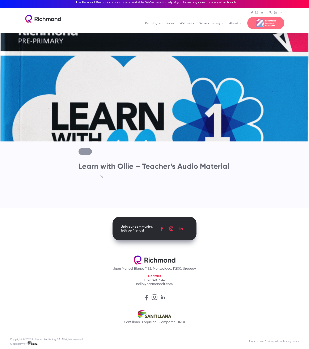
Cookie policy (273, 341)
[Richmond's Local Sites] (278, 13)
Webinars (187, 23)
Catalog (153, 23)
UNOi (181, 322)
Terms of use (256, 341)
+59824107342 (154, 280)
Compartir (167, 322)
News (170, 23)
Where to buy (211, 23)
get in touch (226, 2)
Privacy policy (291, 341)
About (235, 23)
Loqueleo (149, 322)
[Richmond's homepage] (43, 19)
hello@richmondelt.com (154, 284)
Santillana (132, 322)
